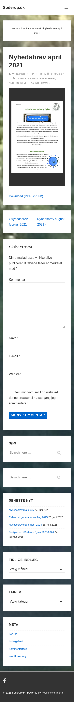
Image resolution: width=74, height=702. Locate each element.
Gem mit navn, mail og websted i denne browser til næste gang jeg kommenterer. (34, 398)
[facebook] (5, 682)
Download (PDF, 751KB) (26, 196)
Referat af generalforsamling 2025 (28, 517)
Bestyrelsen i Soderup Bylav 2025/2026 (31, 532)
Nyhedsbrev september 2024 (25, 524)
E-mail (13, 356)
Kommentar (17, 279)
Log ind (13, 633)
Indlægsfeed (16, 641)
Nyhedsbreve (18, 83)
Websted (15, 374)
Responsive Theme (52, 692)
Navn (12, 338)
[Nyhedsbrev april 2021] (57, 74)
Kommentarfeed (18, 648)
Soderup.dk (14, 7)
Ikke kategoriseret (42, 78)
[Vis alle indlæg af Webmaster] (18, 74)
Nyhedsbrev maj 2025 (21, 509)
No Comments (44, 83)
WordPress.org (17, 656)
